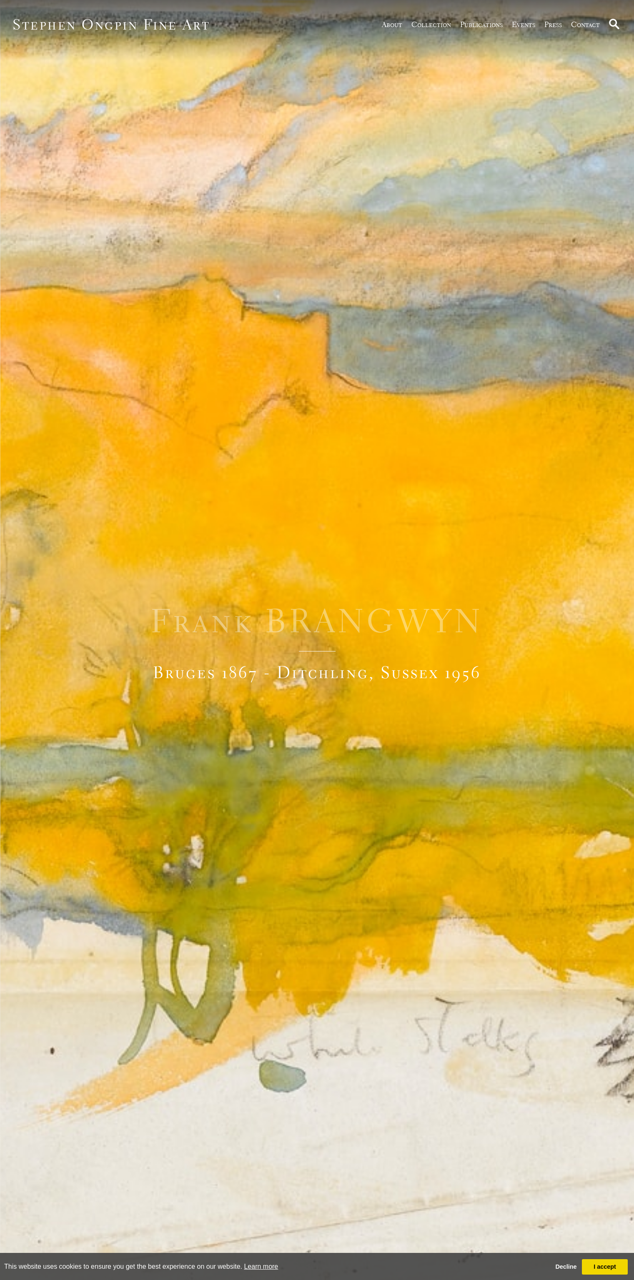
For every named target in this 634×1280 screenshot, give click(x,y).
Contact (585, 24)
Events (523, 24)
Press (553, 24)
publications (481, 24)
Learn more (261, 1266)
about (392, 24)
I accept (605, 1266)
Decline (565, 1266)
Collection (431, 24)
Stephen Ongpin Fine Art (111, 24)
